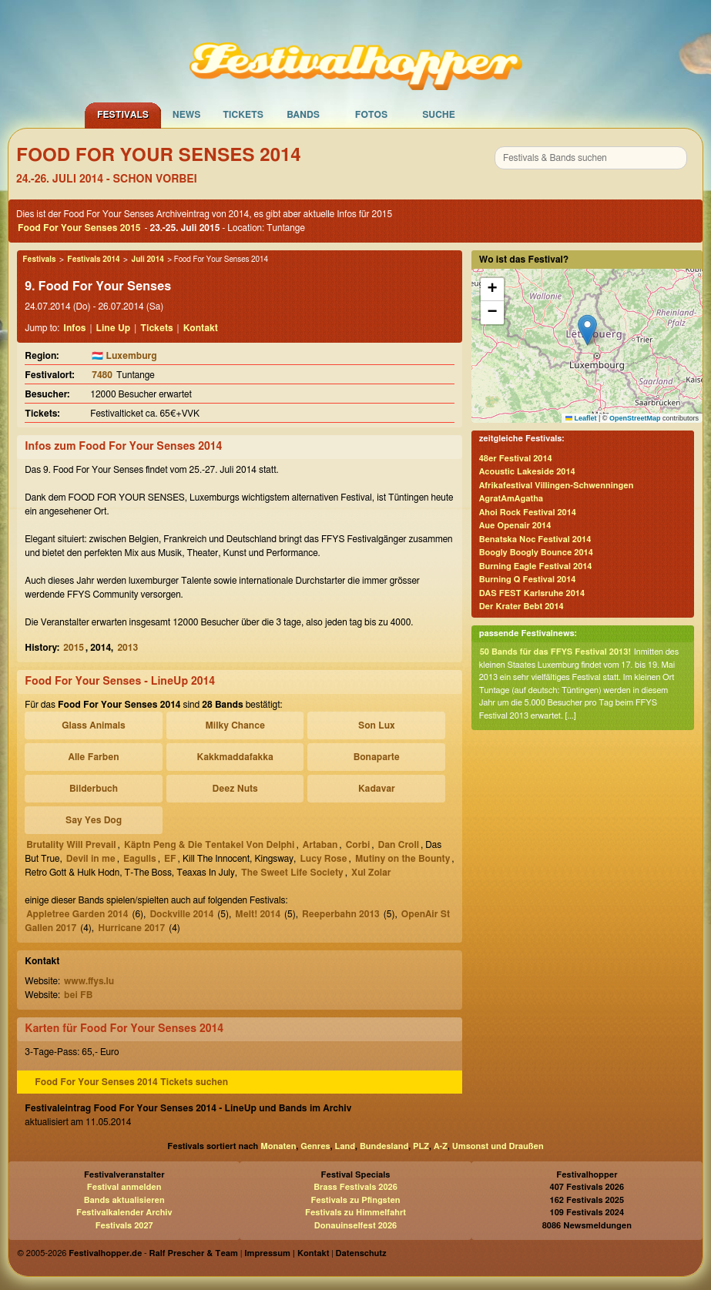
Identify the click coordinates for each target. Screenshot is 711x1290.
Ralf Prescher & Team (193, 1253)
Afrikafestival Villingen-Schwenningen (556, 485)
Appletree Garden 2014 (77, 914)
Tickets (243, 114)
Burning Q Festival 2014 (527, 579)
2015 (73, 647)
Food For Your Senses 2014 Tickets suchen (131, 1082)
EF (170, 858)
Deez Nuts (235, 788)
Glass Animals (93, 725)
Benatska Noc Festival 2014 (535, 539)
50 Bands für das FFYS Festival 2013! (555, 652)
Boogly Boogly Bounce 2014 (536, 552)
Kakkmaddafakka (234, 757)
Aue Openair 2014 (515, 525)
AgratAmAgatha (511, 498)
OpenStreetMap (635, 418)
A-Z (441, 1146)
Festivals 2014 (93, 259)
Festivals (123, 114)
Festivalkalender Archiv (124, 1212)
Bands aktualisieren (124, 1200)
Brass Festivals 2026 (355, 1187)
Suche (438, 114)
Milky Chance (234, 725)
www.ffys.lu (89, 981)
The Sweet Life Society (292, 872)
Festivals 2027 (124, 1225)
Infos (74, 328)
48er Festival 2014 (515, 458)
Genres (315, 1146)
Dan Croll (398, 844)
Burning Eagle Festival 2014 (535, 566)
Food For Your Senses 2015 (79, 228)
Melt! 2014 (257, 914)
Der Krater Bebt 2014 (521, 606)
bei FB (78, 995)
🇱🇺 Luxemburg (124, 355)
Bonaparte (377, 757)
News (187, 114)
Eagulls (139, 858)
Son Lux (376, 725)
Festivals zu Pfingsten (355, 1200)
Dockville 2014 (181, 914)
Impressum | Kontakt (286, 1253)
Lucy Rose (323, 858)
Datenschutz (361, 1253)
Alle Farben (94, 757)
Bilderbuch (93, 788)
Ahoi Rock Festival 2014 (527, 512)
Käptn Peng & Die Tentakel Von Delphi (209, 844)
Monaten (278, 1146)
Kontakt (200, 328)
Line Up (113, 328)
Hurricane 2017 (131, 928)
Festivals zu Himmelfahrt (355, 1212)
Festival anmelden (124, 1187)
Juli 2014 (147, 259)
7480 (102, 375)
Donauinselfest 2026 (355, 1225)
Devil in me (91, 858)
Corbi (358, 844)
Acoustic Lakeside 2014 (527, 471)
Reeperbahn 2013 (341, 914)
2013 (127, 647)
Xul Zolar (371, 872)
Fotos (371, 114)
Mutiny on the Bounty (402, 858)
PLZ (421, 1146)
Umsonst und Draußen (498, 1146)
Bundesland (384, 1146)
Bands (303, 114)
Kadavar (376, 788)
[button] (587, 330)
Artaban (320, 844)
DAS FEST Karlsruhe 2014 (532, 593)
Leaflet (581, 418)
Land (345, 1146)
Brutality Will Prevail (71, 844)
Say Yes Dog (93, 820)
